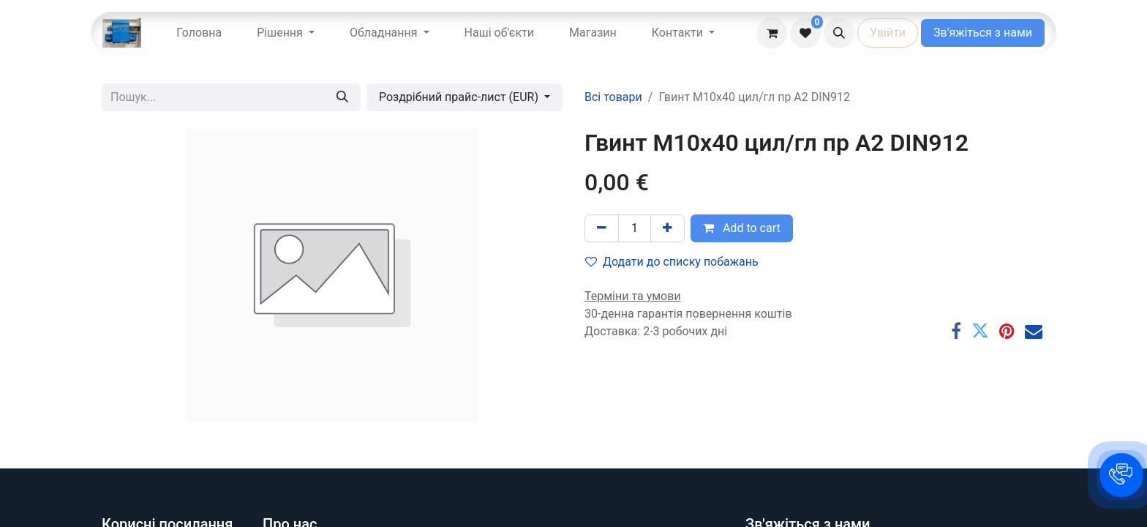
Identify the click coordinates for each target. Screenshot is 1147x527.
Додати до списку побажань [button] (672, 262)
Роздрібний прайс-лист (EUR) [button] (460, 97)
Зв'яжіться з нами (982, 33)
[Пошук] (342, 97)
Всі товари (613, 97)
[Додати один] (667, 228)
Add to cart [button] (742, 228)
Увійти (888, 33)
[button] (839, 33)
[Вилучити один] (601, 228)
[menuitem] (199, 33)
